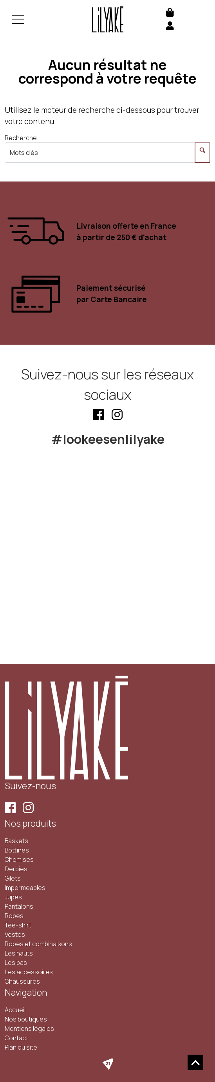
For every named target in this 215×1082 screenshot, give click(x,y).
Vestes (15, 934)
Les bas (16, 962)
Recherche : (22, 137)
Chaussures (22, 981)
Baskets (16, 840)
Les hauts (19, 953)
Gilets (13, 878)
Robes (14, 915)
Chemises (19, 859)
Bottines (17, 850)
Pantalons (19, 906)
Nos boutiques (26, 1019)
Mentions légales (29, 1028)
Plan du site (21, 1047)
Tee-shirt (18, 925)
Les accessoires (29, 972)
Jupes (13, 897)
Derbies (16, 869)
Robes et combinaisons (38, 944)
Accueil (15, 1009)
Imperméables (25, 887)
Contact (16, 1038)
